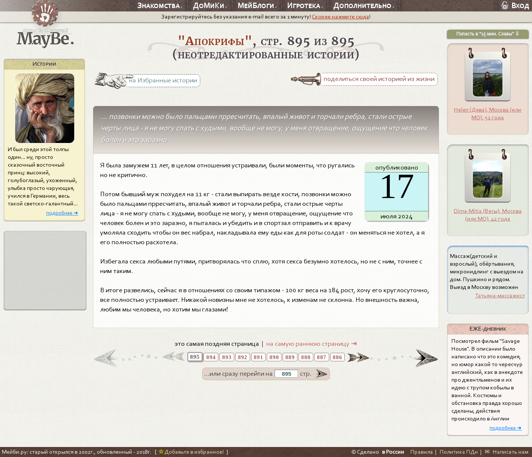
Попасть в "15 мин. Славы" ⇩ (487, 34)
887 (322, 357)
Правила (421, 452)
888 (306, 357)
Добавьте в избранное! (191, 452)
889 (290, 357)
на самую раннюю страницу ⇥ (311, 344)
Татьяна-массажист (500, 295)
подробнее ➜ (62, 213)
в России (393, 452)
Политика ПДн (459, 452)
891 (258, 357)
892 (243, 357)
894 (211, 357)
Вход (515, 5)
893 (227, 357)
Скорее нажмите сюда (340, 16)
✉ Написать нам (506, 452)
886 (337, 357)
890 (274, 357)
